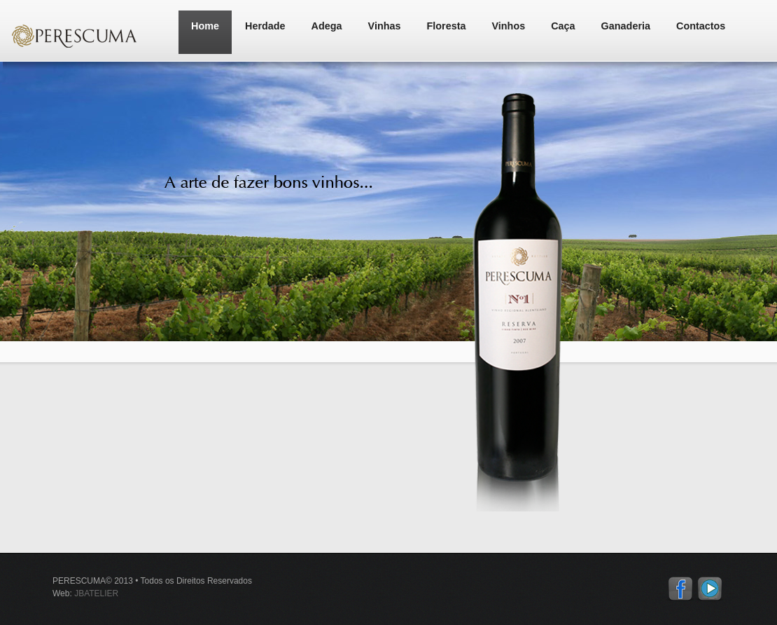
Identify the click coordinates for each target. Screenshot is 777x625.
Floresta (446, 26)
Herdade (265, 26)
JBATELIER (96, 593)
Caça (563, 26)
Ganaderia (625, 26)
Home (205, 26)
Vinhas (384, 26)
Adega (327, 26)
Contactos (700, 26)
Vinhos (508, 26)
